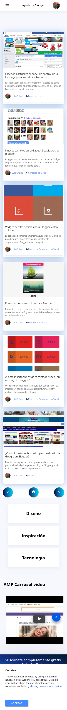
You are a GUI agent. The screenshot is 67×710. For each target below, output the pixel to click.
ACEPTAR (17, 703)
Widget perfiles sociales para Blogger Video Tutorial (31, 228)
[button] (39, 619)
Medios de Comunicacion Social (43, 249)
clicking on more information (46, 686)
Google (31, 475)
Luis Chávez (17, 96)
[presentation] (56, 617)
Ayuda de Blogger (33, 5)
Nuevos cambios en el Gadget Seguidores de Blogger (32, 152)
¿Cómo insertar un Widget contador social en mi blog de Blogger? (32, 378)
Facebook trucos (36, 96)
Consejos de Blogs (37, 172)
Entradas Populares (37, 322)
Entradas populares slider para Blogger (29, 303)
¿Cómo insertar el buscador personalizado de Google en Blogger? (32, 454)
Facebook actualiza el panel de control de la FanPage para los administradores (31, 75)
